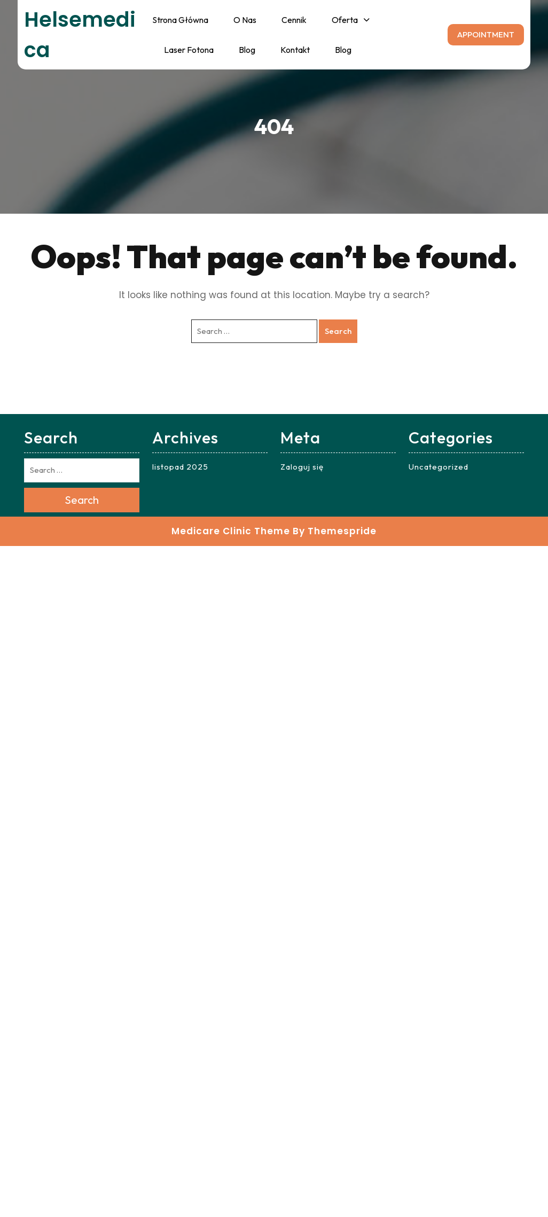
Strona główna (180, 19)
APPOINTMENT (485, 34)
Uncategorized (438, 467)
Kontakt (295, 49)
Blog (247, 49)
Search (338, 331)
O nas (244, 19)
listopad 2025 (180, 467)
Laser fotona (189, 49)
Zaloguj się (302, 467)
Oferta (345, 19)
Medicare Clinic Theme (230, 531)
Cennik (294, 19)
